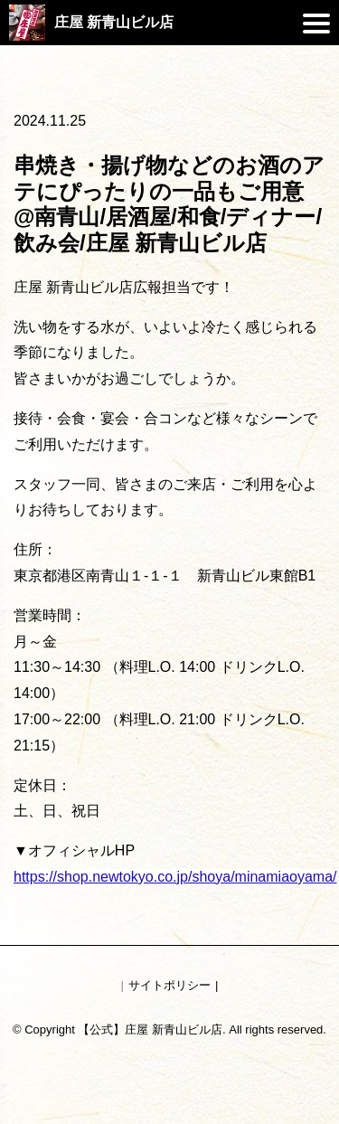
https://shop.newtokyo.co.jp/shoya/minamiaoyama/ (175, 876)
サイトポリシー (169, 985)
